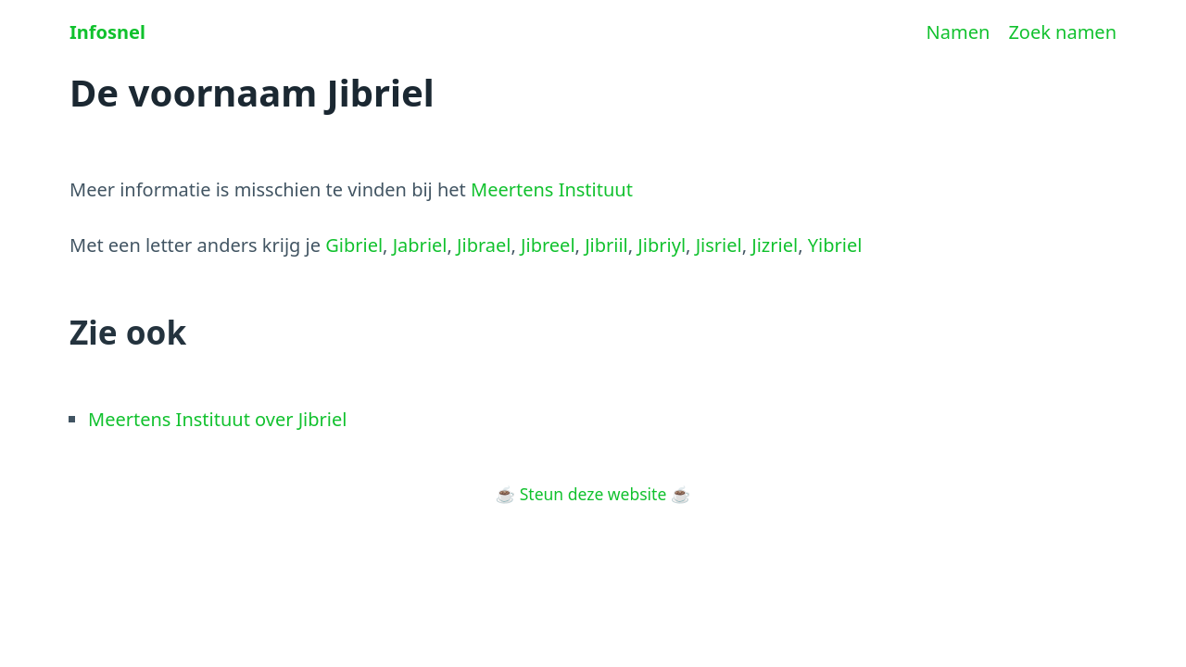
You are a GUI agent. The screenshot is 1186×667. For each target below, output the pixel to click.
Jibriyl (661, 245)
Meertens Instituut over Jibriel (217, 419)
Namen (958, 31)
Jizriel (774, 245)
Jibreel (548, 245)
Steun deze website (593, 494)
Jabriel (420, 245)
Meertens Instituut (552, 189)
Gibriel (354, 245)
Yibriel (835, 245)
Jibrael (484, 245)
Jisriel (719, 245)
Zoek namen (1062, 31)
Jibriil (606, 245)
